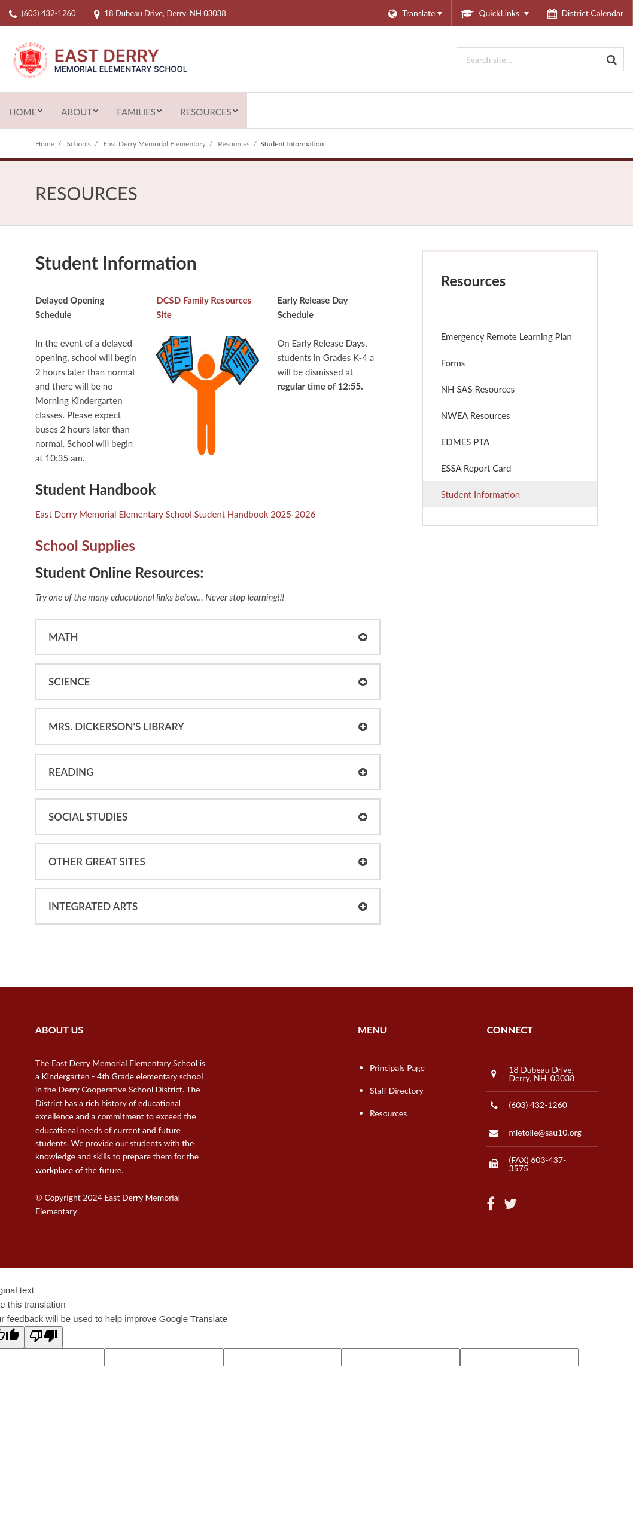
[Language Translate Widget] (415, 13)
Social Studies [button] (87, 816)
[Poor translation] (44, 1337)
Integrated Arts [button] (93, 906)
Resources (233, 143)
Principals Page (397, 1068)
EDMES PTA (482, 444)
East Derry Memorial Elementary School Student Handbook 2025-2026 (175, 514)
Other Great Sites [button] (96, 861)
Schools (79, 143)
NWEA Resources (475, 415)
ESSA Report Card (492, 470)
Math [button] (63, 637)
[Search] (612, 59)
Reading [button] (71, 772)
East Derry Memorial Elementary (155, 143)
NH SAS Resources (478, 389)
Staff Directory (397, 1090)
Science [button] (69, 681)
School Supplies (85, 545)
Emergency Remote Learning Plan (519, 339)
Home (44, 143)
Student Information (480, 494)
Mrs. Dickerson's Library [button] (116, 726)
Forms (453, 362)
